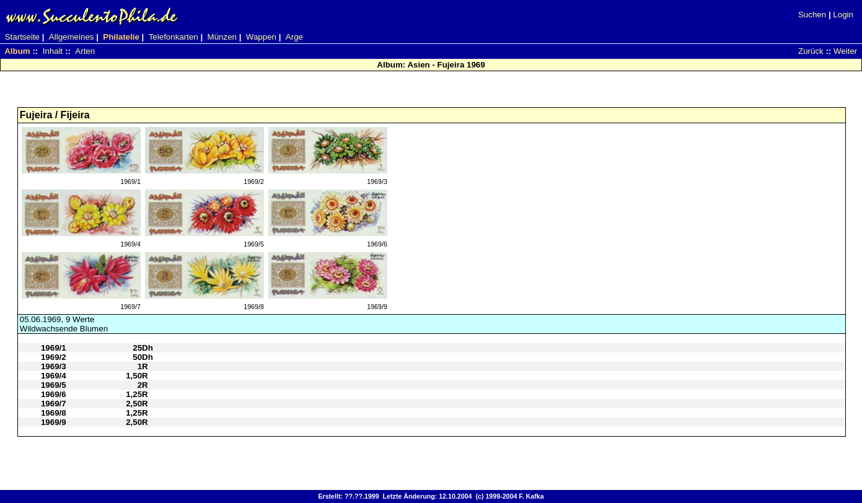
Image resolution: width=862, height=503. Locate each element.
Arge (294, 37)
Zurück (811, 51)
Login (843, 14)
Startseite (22, 37)
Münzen (222, 37)
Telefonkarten (173, 37)
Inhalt (53, 51)
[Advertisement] (431, 93)
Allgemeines (71, 37)
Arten (85, 51)
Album (17, 51)
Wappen (261, 37)
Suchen (812, 14)
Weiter (845, 51)
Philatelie (121, 37)
